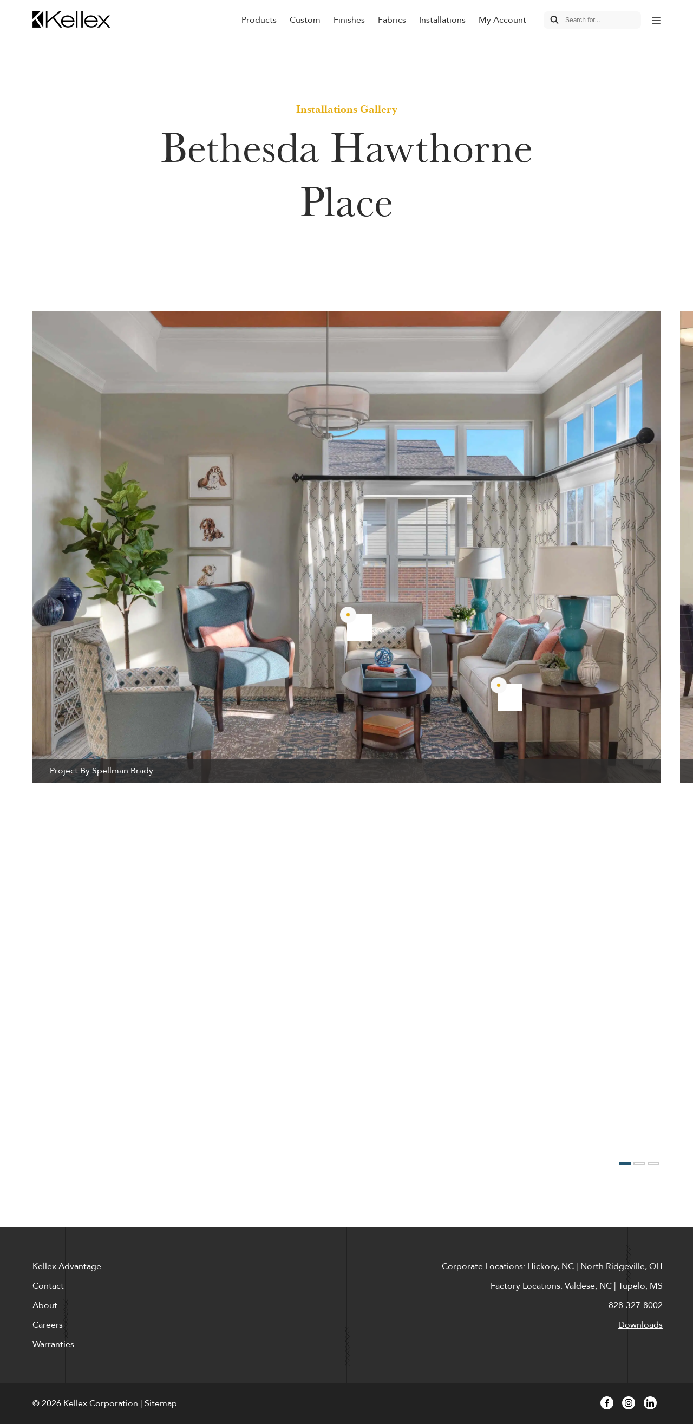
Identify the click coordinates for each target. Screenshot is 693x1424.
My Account (502, 20)
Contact (48, 1286)
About (44, 1305)
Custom (305, 20)
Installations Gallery (346, 108)
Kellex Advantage (66, 1266)
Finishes (349, 20)
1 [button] (625, 1163)
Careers (47, 1325)
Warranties (53, 1344)
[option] (346, 547)
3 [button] (653, 1163)
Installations (442, 20)
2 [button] (639, 1163)
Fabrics (392, 20)
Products (259, 20)
